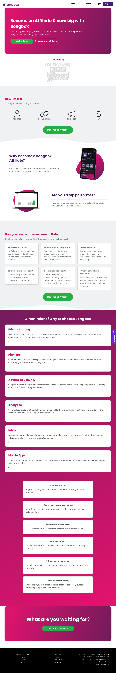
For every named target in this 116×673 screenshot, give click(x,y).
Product (74, 4)
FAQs (23, 657)
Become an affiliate (58, 628)
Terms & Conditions (102, 665)
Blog (23, 662)
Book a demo (22, 41)
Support (58, 657)
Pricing (88, 4)
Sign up (108, 4)
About (23, 660)
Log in (98, 4)
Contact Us (58, 660)
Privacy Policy (104, 662)
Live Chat (58, 655)
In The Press (58, 662)
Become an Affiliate (47, 41)
